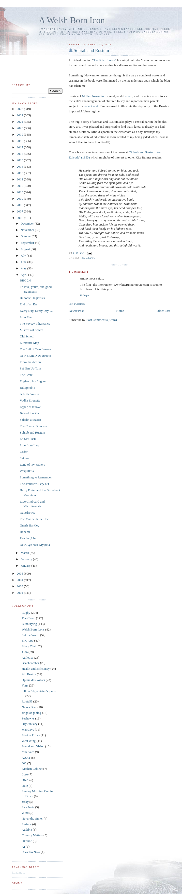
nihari (128, 96)
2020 (20, 128)
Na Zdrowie (27, 512)
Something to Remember (36, 477)
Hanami (25, 532)
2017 (20, 147)
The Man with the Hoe (34, 519)
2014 (20, 166)
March (25, 553)
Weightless (27, 471)
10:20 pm (85, 295)
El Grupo (89, 257)
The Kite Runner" (104, 60)
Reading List (28, 538)
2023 (20, 109)
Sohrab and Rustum (91, 50)
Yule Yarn (28, 752)
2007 (20, 211)
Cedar (23, 452)
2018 (20, 141)
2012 (20, 179)
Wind (25, 813)
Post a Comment (77, 303)
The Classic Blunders (33, 426)
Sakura (24, 458)
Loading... (18, 872)
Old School (27, 336)
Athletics (27, 657)
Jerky (25, 802)
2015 (20, 160)
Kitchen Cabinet (32, 769)
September (28, 243)
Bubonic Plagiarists (32, 298)
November (28, 230)
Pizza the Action (30, 362)
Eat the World (30, 635)
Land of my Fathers (32, 464)
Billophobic (27, 387)
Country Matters (32, 835)
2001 (20, 593)
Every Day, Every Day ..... (36, 311)
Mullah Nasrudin (93, 96)
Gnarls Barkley (29, 525)
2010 (20, 192)
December (28, 223)
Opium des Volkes (33, 680)
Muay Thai (29, 646)
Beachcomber (30, 663)
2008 (20, 205)
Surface (26, 824)
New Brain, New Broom (35, 355)
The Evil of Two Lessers (35, 349)
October (26, 236)
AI (23, 846)
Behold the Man (30, 413)
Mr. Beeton (29, 674)
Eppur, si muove (30, 407)
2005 (20, 573)
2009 (20, 198)
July (24, 255)
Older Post (163, 311)
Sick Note (28, 807)
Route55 (27, 701)
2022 (20, 115)
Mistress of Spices (31, 330)
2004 (20, 580)
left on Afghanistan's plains (39, 691)
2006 (20, 218)
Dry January (29, 724)
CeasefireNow (31, 852)
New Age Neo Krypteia (35, 544)
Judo (25, 652)
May (24, 268)
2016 (20, 154)
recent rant (91, 106)
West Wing (29, 741)
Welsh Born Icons (33, 629)
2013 (20, 173)
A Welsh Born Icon (72, 20)
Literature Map (29, 343)
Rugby (26, 612)
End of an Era (28, 304)
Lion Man (26, 317)
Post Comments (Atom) (101, 320)
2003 (20, 586)
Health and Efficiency (36, 668)
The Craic (26, 375)
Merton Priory (31, 735)
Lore (25, 774)
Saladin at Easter (30, 419)
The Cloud (28, 618)
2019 (20, 134)
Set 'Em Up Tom (30, 368)
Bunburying (29, 624)
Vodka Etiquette (30, 400)
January (26, 565)
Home (120, 311)
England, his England (33, 381)
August (26, 249)
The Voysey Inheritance (35, 323)
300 (24, 763)
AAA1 (26, 757)
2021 (20, 121)
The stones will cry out (34, 484)
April (24, 275)
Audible (27, 829)
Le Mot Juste (28, 439)
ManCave (28, 729)
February (27, 559)
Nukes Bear (29, 707)
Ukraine (27, 841)
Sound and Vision (33, 746)
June (24, 262)
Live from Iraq (29, 445)
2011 (20, 186)
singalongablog (31, 713)
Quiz (25, 786)
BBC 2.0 (25, 280)
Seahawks (28, 718)
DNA (25, 780)
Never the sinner (32, 818)
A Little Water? (29, 394)
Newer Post (76, 311)
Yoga (25, 685)
